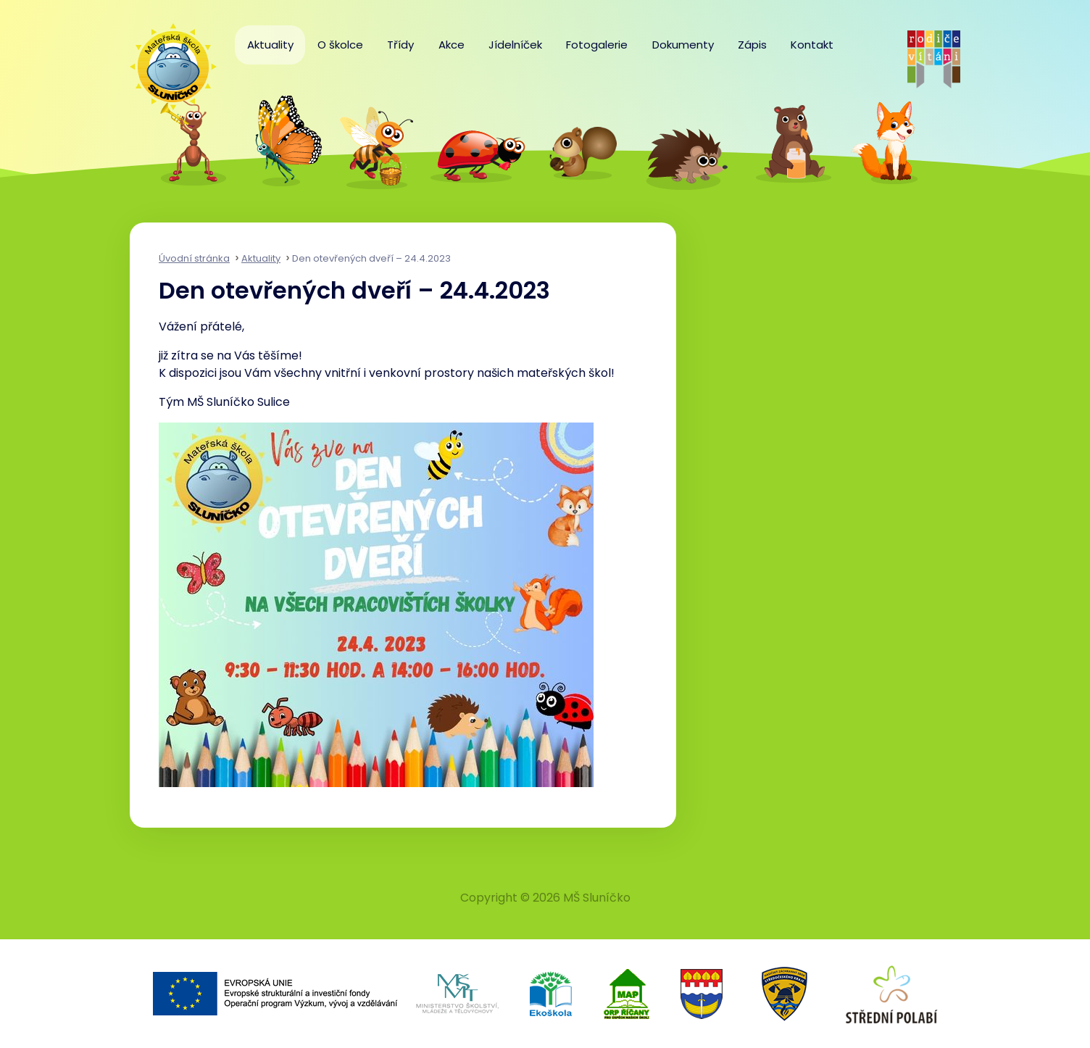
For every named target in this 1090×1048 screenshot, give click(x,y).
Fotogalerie (597, 44)
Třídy (400, 44)
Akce (451, 44)
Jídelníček (515, 44)
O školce (340, 44)
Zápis (752, 44)
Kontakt (812, 44)
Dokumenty (683, 44)
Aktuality (270, 44)
